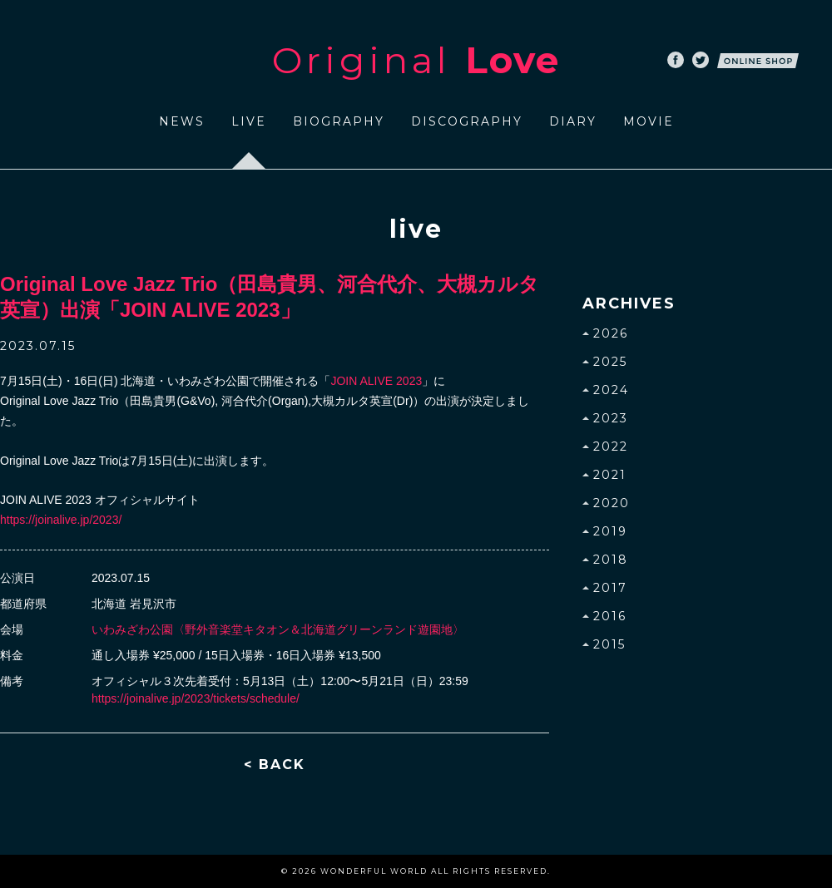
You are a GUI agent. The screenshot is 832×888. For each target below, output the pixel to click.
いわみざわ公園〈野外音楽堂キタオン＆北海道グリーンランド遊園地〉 (278, 629)
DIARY (573, 121)
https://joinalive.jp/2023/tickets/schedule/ (196, 698)
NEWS (182, 121)
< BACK (274, 764)
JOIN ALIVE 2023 (376, 380)
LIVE (248, 121)
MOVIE (648, 121)
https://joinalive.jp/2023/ (60, 519)
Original (416, 59)
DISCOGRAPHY (466, 121)
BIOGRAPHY (338, 121)
